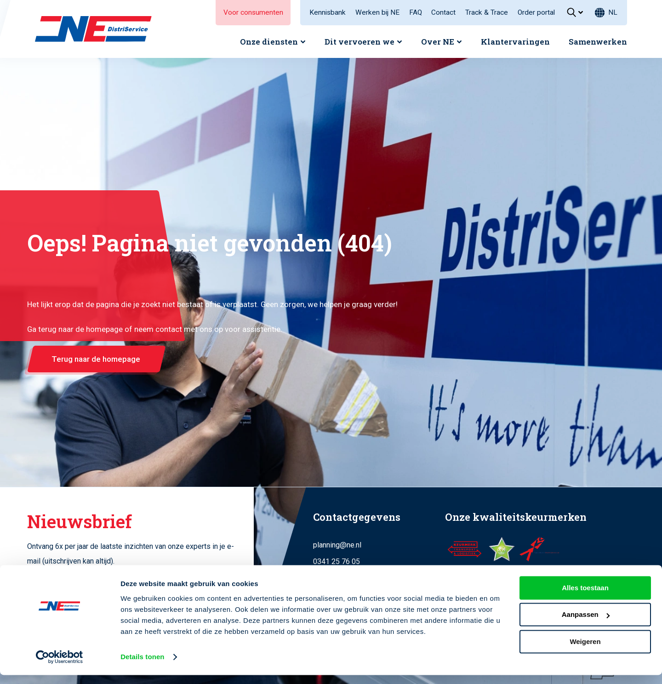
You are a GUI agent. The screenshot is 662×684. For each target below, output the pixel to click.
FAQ (415, 12)
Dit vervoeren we (359, 41)
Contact (443, 12)
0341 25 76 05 (336, 561)
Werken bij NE (377, 12)
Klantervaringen (515, 41)
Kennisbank (327, 12)
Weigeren (585, 651)
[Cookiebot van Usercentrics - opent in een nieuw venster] (59, 666)
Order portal (536, 12)
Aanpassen (586, 623)
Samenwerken (598, 41)
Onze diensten (269, 41)
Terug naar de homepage (95, 359)
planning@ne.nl (337, 545)
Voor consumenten (253, 12)
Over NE (437, 41)
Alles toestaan (585, 597)
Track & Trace (486, 12)
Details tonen (142, 666)
